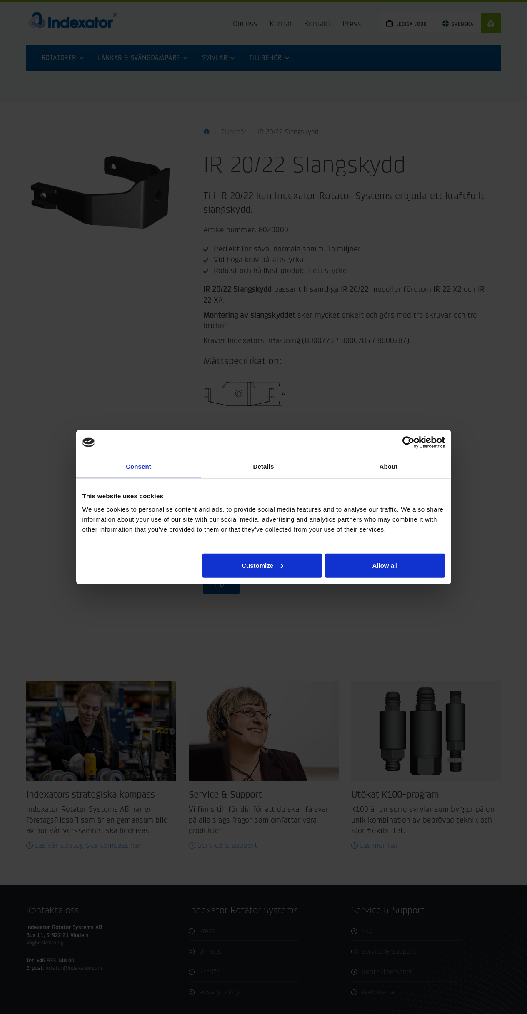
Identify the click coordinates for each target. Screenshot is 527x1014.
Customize (262, 565)
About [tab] (389, 466)
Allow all (385, 565)
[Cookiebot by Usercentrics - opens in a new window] (408, 442)
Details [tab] (263, 466)
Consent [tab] (138, 466)
